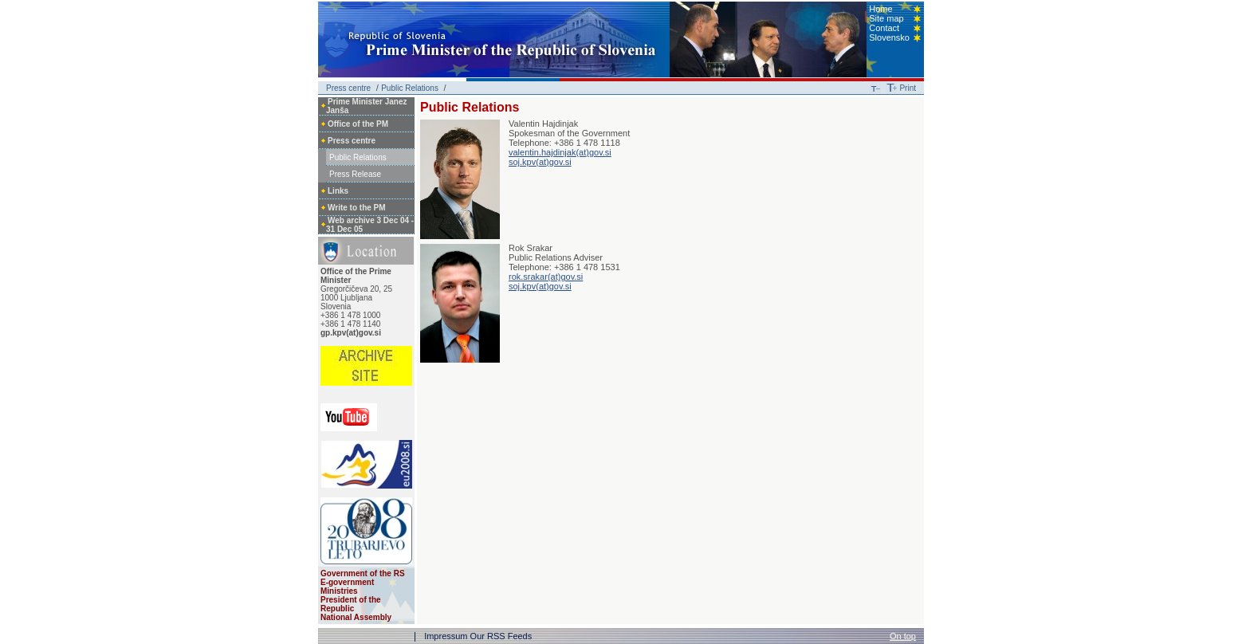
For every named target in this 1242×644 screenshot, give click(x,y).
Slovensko (889, 37)
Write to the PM (357, 207)
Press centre (348, 88)
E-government (347, 582)
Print (907, 88)
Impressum (445, 636)
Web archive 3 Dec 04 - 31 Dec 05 (370, 225)
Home (880, 9)
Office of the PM (358, 124)
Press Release (355, 174)
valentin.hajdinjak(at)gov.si (560, 152)
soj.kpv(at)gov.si (540, 162)
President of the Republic (350, 604)
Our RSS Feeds (501, 636)
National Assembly (355, 617)
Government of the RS (362, 573)
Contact (884, 28)
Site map (886, 18)
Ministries (339, 591)
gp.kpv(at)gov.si (350, 332)
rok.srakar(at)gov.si (546, 276)
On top (903, 636)
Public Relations (409, 88)
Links (338, 191)
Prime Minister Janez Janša (366, 106)
